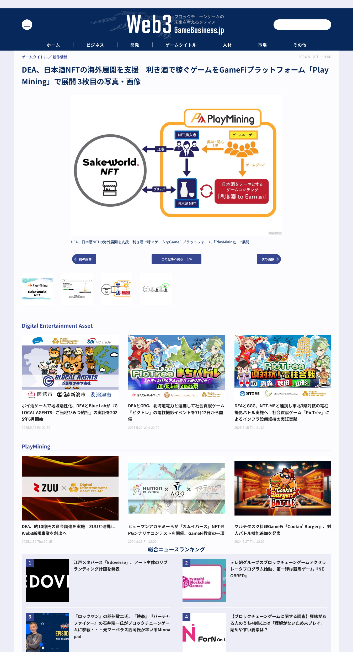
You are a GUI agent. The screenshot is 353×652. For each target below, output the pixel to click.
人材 (227, 44)
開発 (134, 44)
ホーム (53, 44)
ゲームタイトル (181, 44)
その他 (300, 44)
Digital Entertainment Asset (57, 325)
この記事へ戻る (176, 259)
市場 (262, 44)
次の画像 (267, 259)
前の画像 (85, 259)
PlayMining (36, 446)
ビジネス (95, 44)
